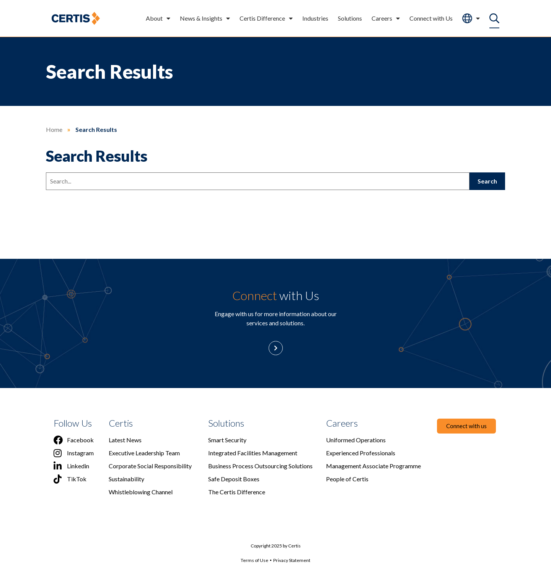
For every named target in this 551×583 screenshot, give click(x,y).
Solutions (350, 18)
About (158, 18)
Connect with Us (431, 18)
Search (487, 181)
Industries (315, 18)
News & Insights (205, 18)
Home (54, 129)
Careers (386, 18)
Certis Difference (266, 18)
